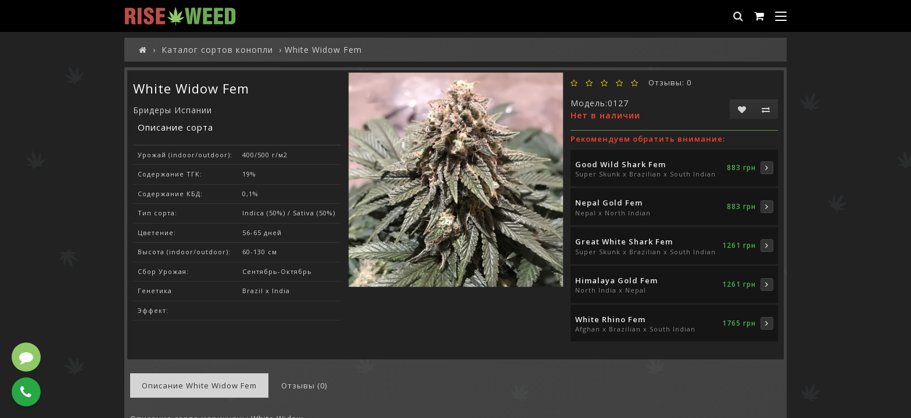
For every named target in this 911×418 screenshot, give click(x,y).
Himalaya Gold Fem (616, 280)
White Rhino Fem (610, 319)
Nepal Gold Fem (609, 202)
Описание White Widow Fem (199, 385)
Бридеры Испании (172, 110)
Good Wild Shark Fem (620, 164)
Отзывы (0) (304, 385)
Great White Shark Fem (624, 241)
